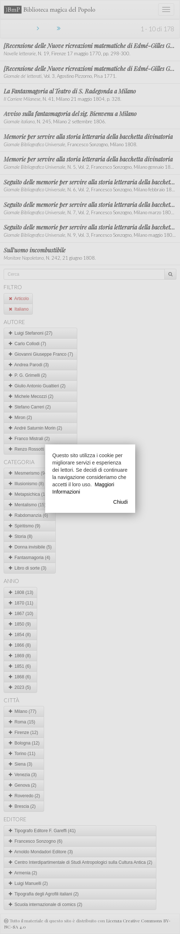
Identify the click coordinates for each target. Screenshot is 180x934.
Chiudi (120, 502)
